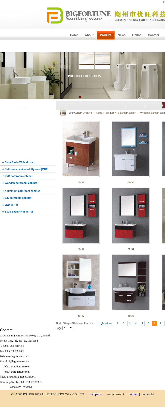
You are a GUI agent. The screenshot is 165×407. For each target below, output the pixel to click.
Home (99, 112)
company (96, 394)
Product (110, 112)
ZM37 (81, 182)
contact (133, 394)
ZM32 (81, 315)
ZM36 (130, 182)
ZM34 (81, 249)
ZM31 (130, 315)
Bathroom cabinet (127, 112)
